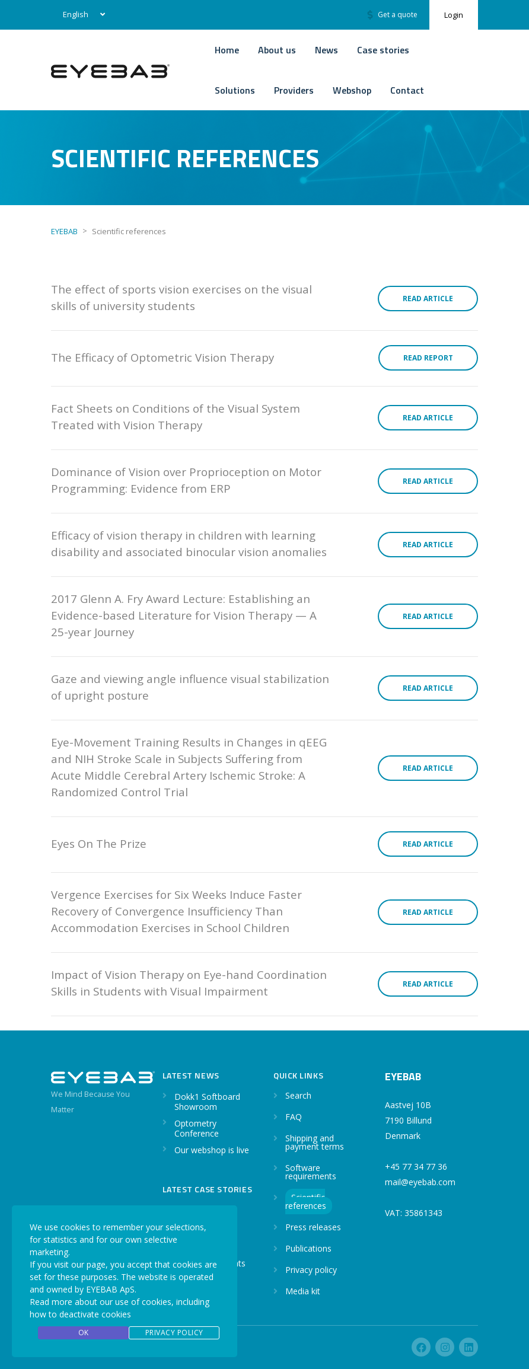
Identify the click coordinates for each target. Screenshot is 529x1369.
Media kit (302, 1291)
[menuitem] (81, 15)
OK (83, 1332)
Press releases (313, 1227)
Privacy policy (311, 1269)
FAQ (293, 1116)
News (326, 50)
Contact (407, 90)
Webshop (352, 90)
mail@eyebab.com (420, 1182)
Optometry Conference (196, 1128)
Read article (428, 298)
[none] (81, 15)
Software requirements (310, 1172)
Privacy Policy (174, 1332)
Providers (294, 90)
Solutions (235, 90)
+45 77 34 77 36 (416, 1166)
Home (227, 50)
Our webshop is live (211, 1150)
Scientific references (305, 1201)
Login (453, 14)
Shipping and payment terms (314, 1142)
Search (298, 1095)
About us (277, 50)
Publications (308, 1248)
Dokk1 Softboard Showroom (207, 1101)
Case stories (383, 50)
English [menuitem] (75, 14)
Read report (428, 358)
